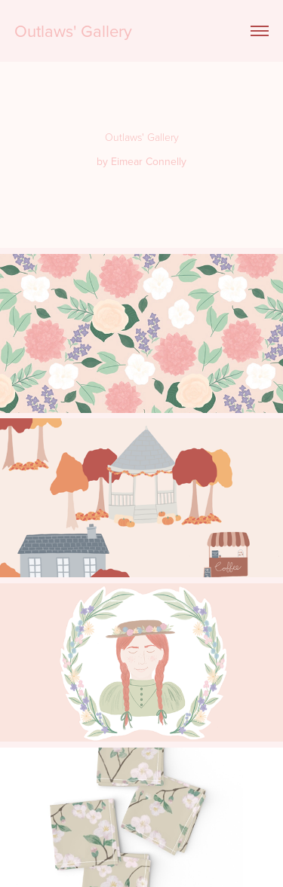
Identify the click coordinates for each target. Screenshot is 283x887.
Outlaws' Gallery (73, 30)
